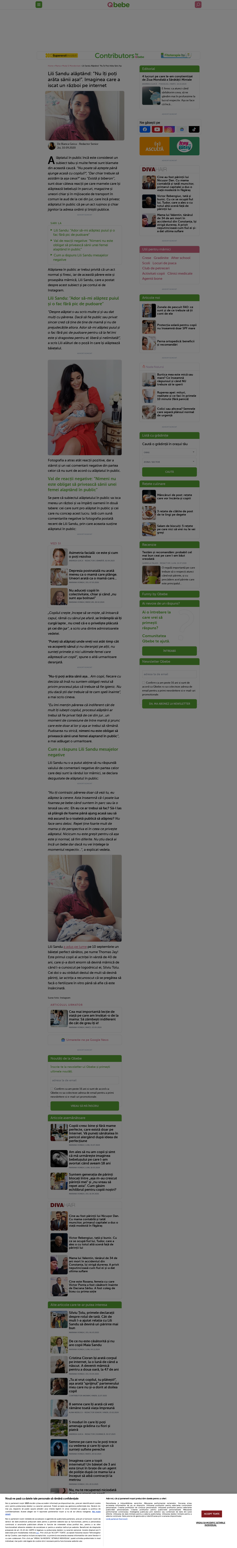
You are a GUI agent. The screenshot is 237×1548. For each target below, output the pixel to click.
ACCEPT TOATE (212, 1514)
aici (37, 1533)
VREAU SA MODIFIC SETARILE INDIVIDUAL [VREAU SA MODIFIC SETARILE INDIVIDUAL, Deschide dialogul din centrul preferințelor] (210, 1524)
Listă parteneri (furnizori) (116, 1519)
